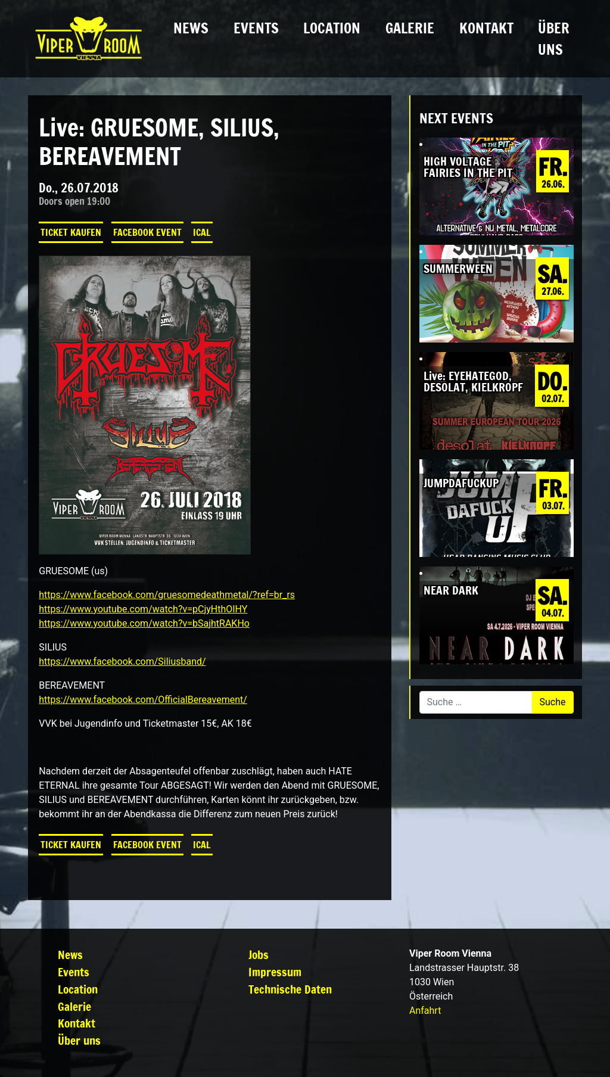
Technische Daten (290, 989)
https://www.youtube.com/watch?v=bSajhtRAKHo (144, 623)
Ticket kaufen (71, 232)
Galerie (409, 28)
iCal (202, 232)
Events (256, 28)
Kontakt (486, 28)
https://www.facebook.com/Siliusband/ (122, 661)
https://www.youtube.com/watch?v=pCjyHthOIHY (143, 609)
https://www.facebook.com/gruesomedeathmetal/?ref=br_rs (167, 594)
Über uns (553, 39)
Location (331, 28)
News (190, 28)
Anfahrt (425, 1010)
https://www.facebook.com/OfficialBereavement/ (143, 699)
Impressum (274, 972)
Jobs (258, 955)
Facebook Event (147, 232)
